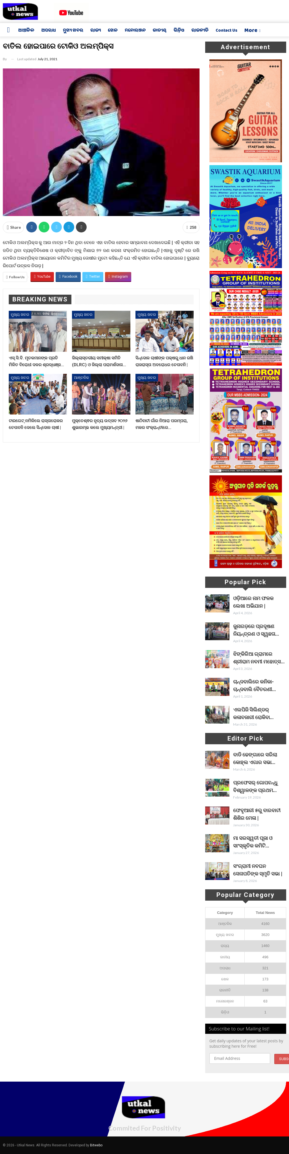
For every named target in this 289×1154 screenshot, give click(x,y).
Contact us (226, 31)
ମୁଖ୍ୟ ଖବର (73, 31)
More (250, 30)
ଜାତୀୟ (160, 31)
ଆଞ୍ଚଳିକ (26, 31)
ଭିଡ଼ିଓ (179, 31)
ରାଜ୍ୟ (95, 31)
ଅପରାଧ (48, 31)
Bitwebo (96, 1145)
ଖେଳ (113, 31)
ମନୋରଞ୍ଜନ (135, 31)
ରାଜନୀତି (200, 31)
